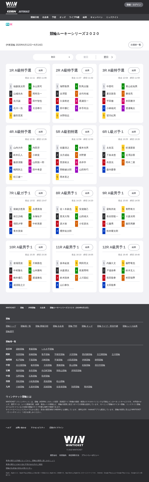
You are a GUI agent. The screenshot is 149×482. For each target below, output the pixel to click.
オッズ (63, 17)
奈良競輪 (33, 370)
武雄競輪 (48, 387)
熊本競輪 (88, 387)
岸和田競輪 (76, 370)
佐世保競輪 (61, 387)
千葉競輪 (33, 360)
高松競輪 (20, 381)
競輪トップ (11, 326)
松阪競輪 (86, 365)
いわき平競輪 (48, 349)
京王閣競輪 (102, 354)
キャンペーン (96, 17)
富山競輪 (73, 365)
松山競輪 (60, 381)
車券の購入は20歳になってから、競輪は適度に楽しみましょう (30, 461)
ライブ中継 (74, 17)
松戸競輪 (20, 360)
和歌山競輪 (61, 370)
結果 (85, 17)
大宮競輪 (73, 354)
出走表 (45, 17)
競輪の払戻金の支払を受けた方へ (19, 468)
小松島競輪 (34, 381)
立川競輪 (116, 354)
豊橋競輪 (60, 365)
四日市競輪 (100, 365)
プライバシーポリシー (90, 455)
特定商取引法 (74, 455)
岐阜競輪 (35, 365)
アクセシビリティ (38, 428)
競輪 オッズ (87, 326)
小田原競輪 (72, 360)
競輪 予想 (72, 326)
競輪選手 (10, 331)
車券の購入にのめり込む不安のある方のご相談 (24, 464)
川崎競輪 (46, 360)
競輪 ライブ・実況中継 (107, 326)
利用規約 (62, 455)
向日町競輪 (47, 370)
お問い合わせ (21, 428)
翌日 (109, 57)
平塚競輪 (58, 360)
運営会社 (53, 455)
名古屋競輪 (21, 365)
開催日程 (35, 17)
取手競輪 (46, 354)
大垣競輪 (48, 365)
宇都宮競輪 (59, 354)
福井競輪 (20, 370)
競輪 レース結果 (130, 326)
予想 (54, 17)
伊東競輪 (86, 360)
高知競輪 (48, 381)
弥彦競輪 (20, 354)
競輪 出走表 (58, 326)
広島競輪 (33, 376)
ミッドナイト (112, 17)
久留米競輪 (34, 387)
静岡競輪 (99, 360)
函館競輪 (20, 349)
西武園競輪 (87, 354)
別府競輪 (75, 387)
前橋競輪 (33, 354)
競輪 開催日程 (42, 326)
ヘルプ (8, 428)
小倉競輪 (20, 387)
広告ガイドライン (56, 428)
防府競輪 (46, 376)
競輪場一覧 (26, 326)
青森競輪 (33, 349)
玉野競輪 (20, 376)
